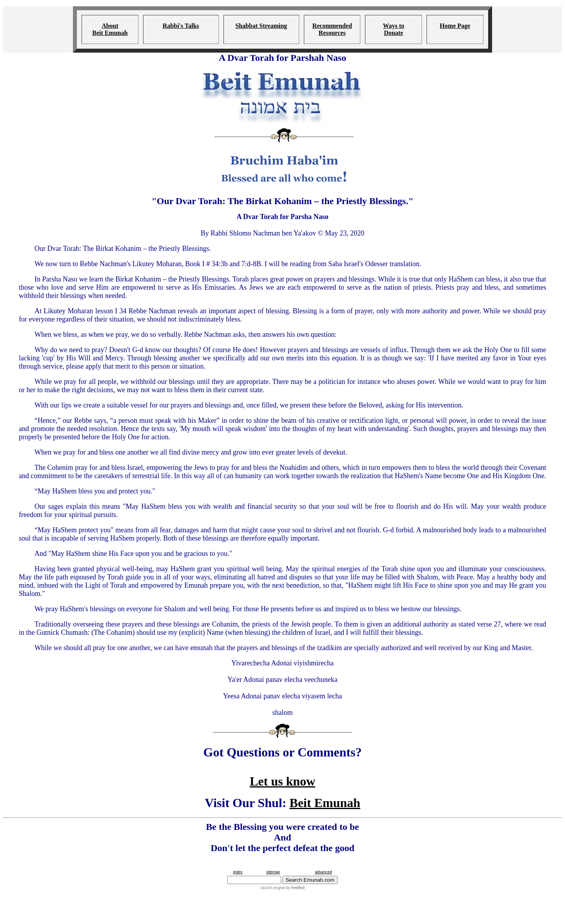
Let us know (282, 781)
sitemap (273, 872)
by (294, 888)
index (237, 872)
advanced (323, 872)
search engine (272, 888)
